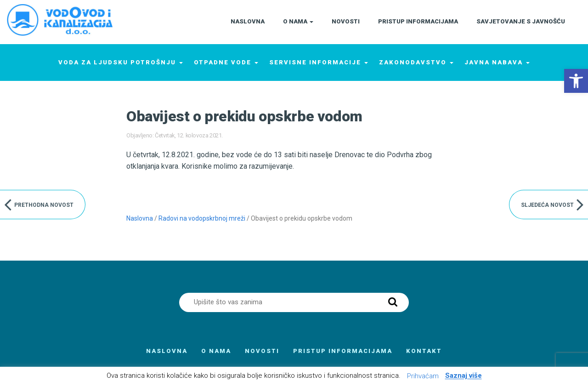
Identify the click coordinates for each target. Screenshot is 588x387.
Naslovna (139, 218)
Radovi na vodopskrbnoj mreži (201, 218)
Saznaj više (463, 376)
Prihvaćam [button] (423, 376)
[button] (576, 81)
